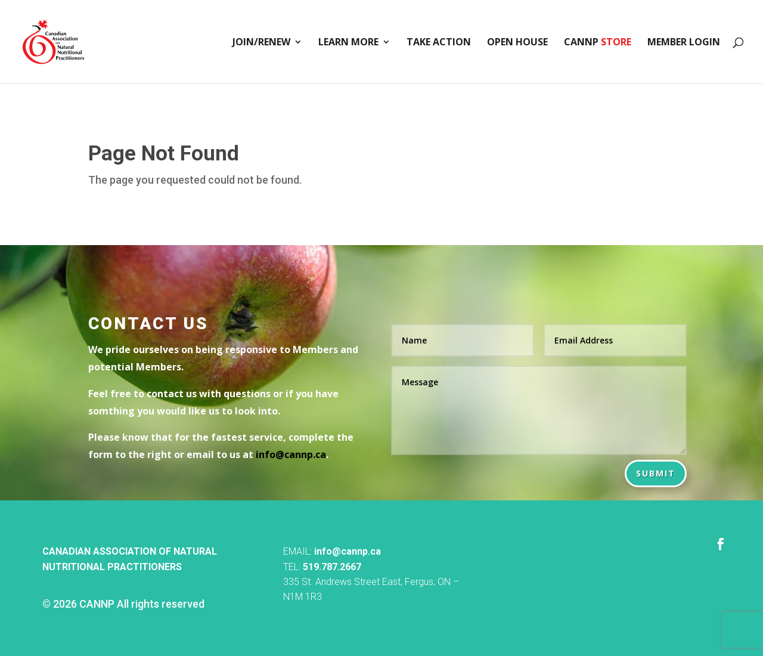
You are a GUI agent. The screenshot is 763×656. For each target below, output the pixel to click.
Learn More (348, 43)
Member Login (683, 43)
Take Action (439, 43)
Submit (655, 473)
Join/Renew (261, 43)
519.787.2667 (332, 567)
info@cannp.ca (347, 551)
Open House (517, 43)
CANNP (597, 43)
